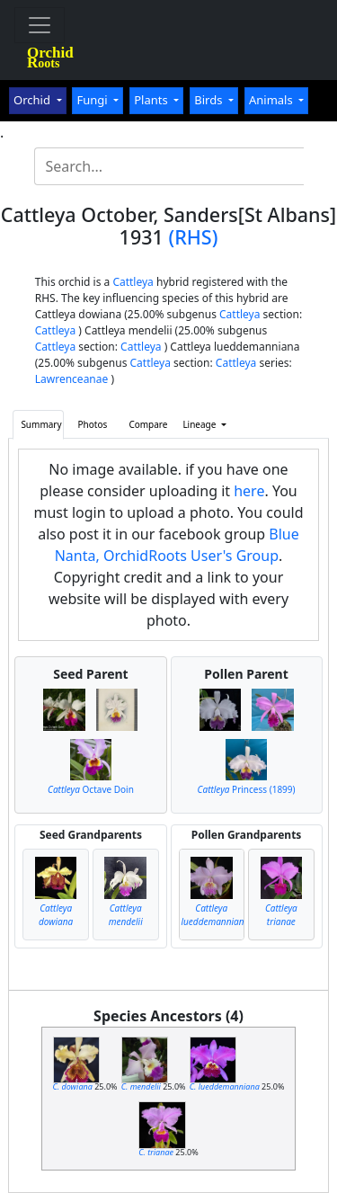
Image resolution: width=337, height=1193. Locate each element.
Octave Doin (91, 789)
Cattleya (132, 281)
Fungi (93, 100)
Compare (148, 424)
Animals (272, 100)
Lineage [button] (200, 424)
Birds (210, 100)
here (249, 491)
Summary (41, 424)
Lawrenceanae (72, 379)
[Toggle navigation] (39, 25)
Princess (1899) (247, 789)
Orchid (33, 100)
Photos (93, 424)
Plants (152, 100)
